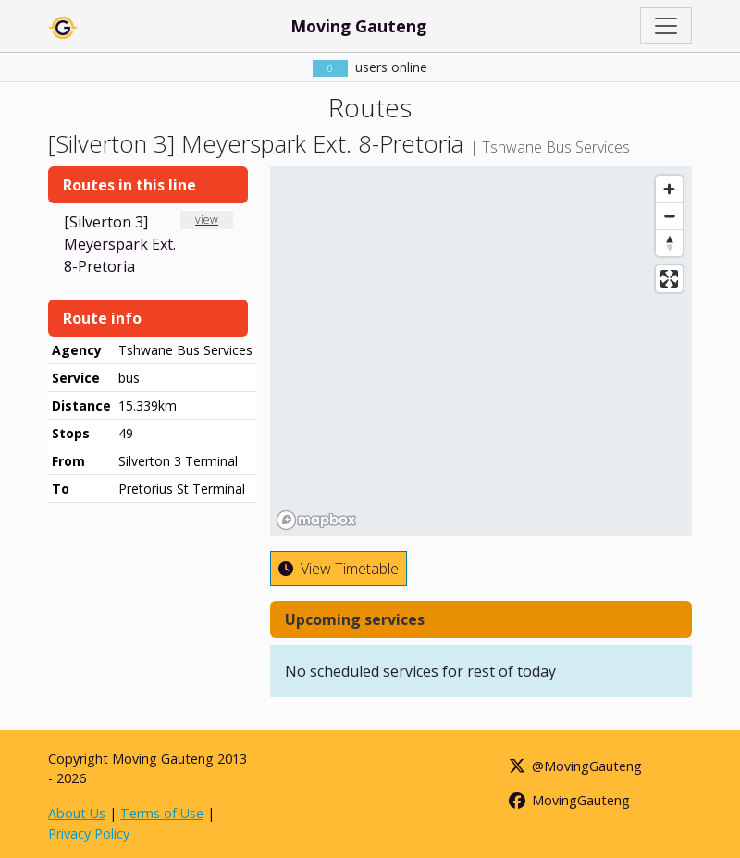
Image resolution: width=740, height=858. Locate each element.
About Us (76, 813)
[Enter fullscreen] (669, 278)
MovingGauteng (568, 800)
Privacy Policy (89, 833)
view (206, 219)
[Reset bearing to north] (669, 242)
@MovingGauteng (574, 766)
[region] (481, 351)
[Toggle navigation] (666, 25)
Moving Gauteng (358, 26)
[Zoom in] (669, 189)
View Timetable (338, 568)
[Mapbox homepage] (316, 520)
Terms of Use (162, 813)
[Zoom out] (669, 215)
